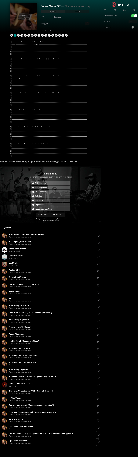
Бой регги (39, 200)
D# (42, 35)
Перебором (39, 205)
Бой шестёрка (40, 183)
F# (56, 35)
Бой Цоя (38, 196)
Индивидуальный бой (43, 209)
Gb (59, 35)
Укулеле (53, 11)
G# (66, 35)
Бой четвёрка (40, 192)
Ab (11, 35)
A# (18, 35)
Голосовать (43, 215)
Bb (22, 35)
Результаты (58, 215)
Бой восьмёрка (41, 187)
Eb (45, 35)
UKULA (123, 5)
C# (32, 35)
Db (35, 35)
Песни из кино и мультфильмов (86, 6)
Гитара (77, 11)
